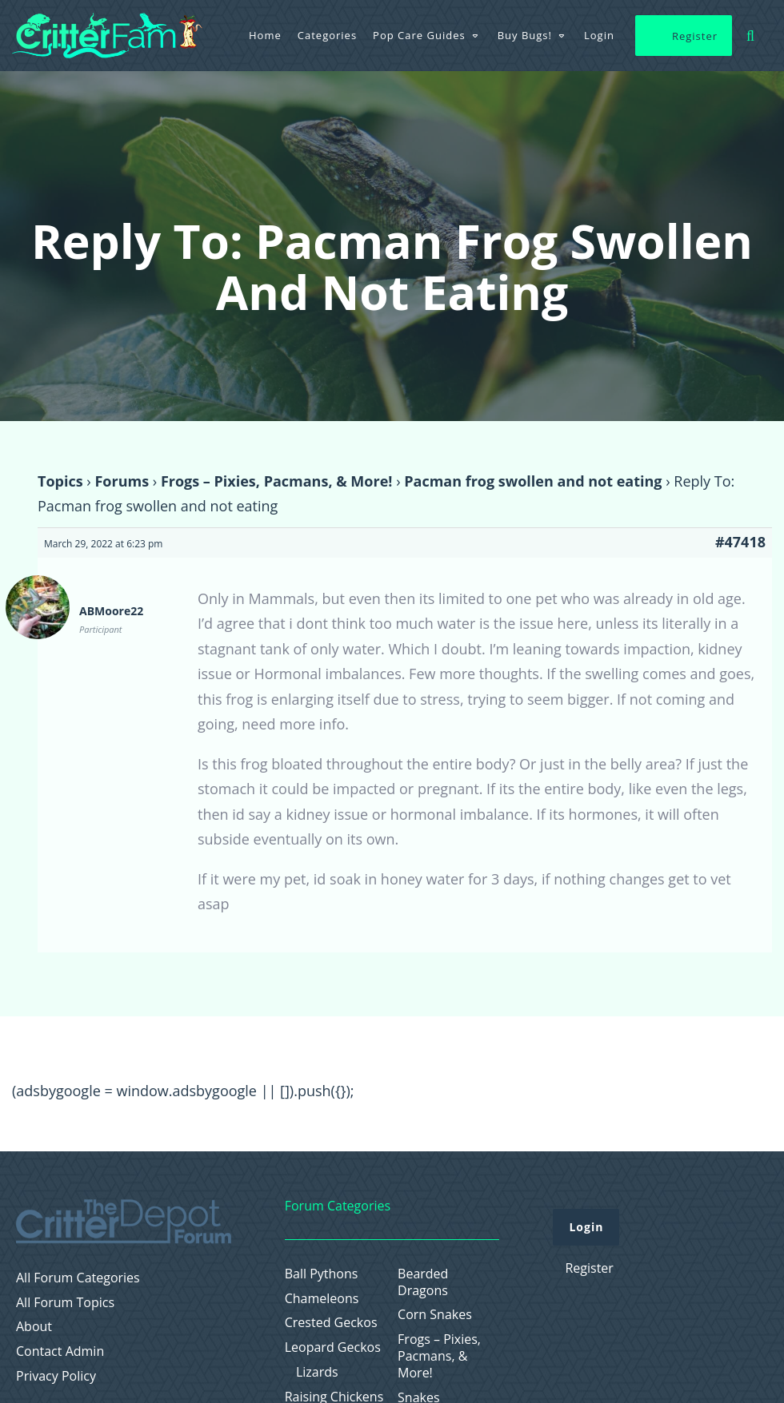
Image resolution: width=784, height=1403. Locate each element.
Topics (60, 481)
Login (599, 35)
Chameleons (322, 1298)
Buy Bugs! (525, 35)
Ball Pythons (321, 1274)
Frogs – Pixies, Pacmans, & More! (277, 481)
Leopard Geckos (333, 1347)
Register (695, 36)
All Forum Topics (65, 1302)
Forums (121, 481)
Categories (327, 35)
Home (265, 35)
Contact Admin (60, 1351)
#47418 (740, 542)
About (34, 1326)
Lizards (317, 1372)
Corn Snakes (435, 1314)
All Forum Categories (78, 1278)
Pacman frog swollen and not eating (533, 481)
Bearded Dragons (423, 1282)
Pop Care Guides (419, 35)
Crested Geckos (331, 1322)
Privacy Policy (56, 1376)
